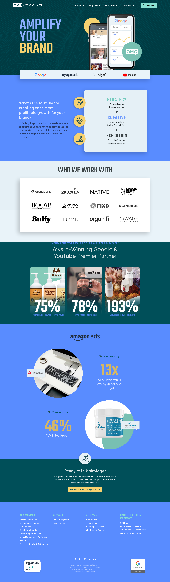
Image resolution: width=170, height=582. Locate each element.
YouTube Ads (25, 527)
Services (77, 6)
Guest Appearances (95, 527)
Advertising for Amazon (30, 534)
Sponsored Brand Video (130, 533)
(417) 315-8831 (94, 567)
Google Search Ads (28, 520)
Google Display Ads (28, 530)
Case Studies (59, 523)
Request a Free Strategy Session (85, 489)
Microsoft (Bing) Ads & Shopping (34, 544)
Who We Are (91, 520)
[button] (79, 5)
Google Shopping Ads (29, 523)
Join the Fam (92, 523)
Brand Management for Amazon (34, 537)
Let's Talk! (150, 6)
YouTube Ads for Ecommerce (133, 530)
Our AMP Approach (61, 520)
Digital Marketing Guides (131, 526)
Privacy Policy (89, 571)
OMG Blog (124, 523)
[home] (28, 5)
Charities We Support (95, 530)
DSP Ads (23, 540)
